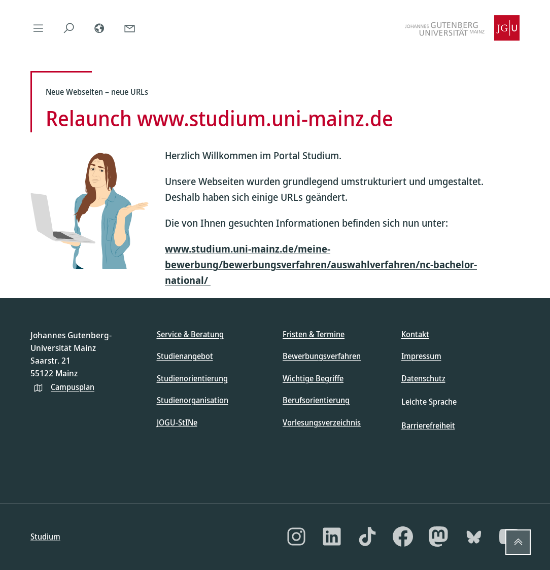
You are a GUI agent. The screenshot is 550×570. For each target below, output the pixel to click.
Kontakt (415, 334)
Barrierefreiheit (428, 425)
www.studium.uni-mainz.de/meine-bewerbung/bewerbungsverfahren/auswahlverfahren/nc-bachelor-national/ (321, 264)
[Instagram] (296, 536)
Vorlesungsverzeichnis (322, 422)
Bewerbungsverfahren (322, 356)
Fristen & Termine (314, 334)
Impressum (421, 356)
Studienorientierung (192, 378)
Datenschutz (423, 378)
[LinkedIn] (332, 536)
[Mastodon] (438, 536)
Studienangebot (185, 356)
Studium (45, 536)
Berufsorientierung (316, 400)
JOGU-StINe (177, 422)
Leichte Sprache (429, 401)
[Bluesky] (474, 536)
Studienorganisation (192, 400)
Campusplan (72, 387)
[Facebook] (403, 536)
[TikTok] (367, 536)
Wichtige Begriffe (313, 378)
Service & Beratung (190, 334)
